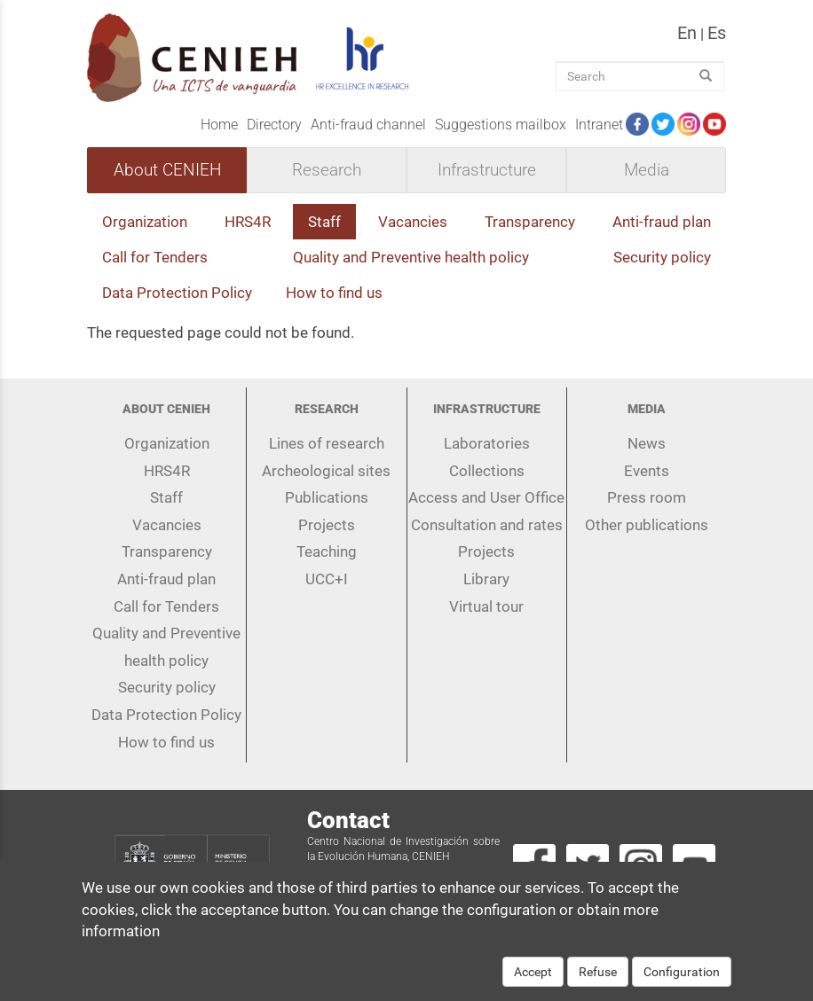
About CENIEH (167, 170)
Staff (324, 222)
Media (646, 170)
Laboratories (487, 443)
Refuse (598, 981)
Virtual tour (486, 606)
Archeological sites (326, 471)
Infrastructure (487, 170)
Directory (274, 124)
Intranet (599, 124)
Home (219, 124)
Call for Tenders (155, 257)
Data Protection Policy (177, 292)
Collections (487, 471)
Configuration (681, 981)
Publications (326, 497)
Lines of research (326, 443)
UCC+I (326, 579)
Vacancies (412, 222)
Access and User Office (486, 497)
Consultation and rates (487, 525)
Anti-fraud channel (368, 124)
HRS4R (248, 222)
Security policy (662, 257)
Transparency (530, 222)
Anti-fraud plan (661, 222)
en (687, 32)
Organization (144, 222)
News (647, 443)
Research (326, 170)
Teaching (326, 551)
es (716, 32)
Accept (533, 981)
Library (486, 579)
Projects (326, 525)
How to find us (334, 292)
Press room (646, 497)
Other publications (646, 525)
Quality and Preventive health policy (411, 257)
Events (646, 471)
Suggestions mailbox (500, 124)
